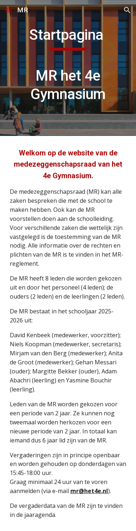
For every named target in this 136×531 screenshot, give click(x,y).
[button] (8, 10)
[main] (68, 68)
